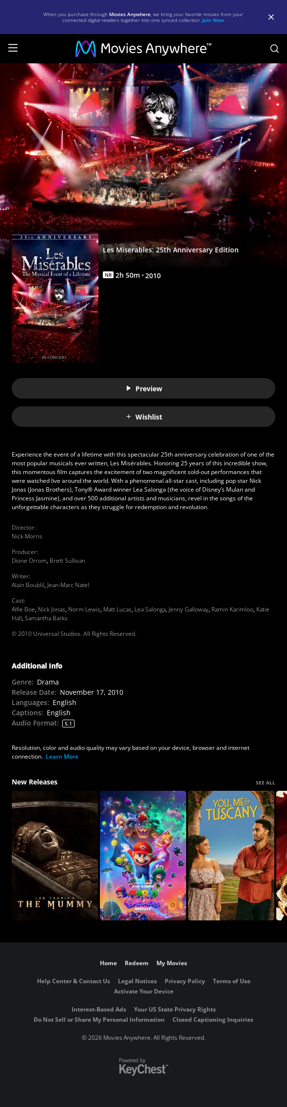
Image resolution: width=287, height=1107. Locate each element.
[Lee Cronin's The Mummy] (55, 855)
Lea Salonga (150, 609)
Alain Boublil (28, 585)
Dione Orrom (29, 560)
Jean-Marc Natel (68, 585)
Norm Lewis (84, 609)
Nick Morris (27, 536)
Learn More (62, 756)
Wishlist (143, 416)
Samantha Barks (46, 618)
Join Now (213, 20)
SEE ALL (265, 782)
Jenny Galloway (189, 609)
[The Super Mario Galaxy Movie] (143, 855)
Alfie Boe (23, 609)
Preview (143, 388)
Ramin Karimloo (232, 609)
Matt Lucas (117, 609)
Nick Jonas (51, 609)
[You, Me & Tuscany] (231, 855)
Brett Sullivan (67, 560)
